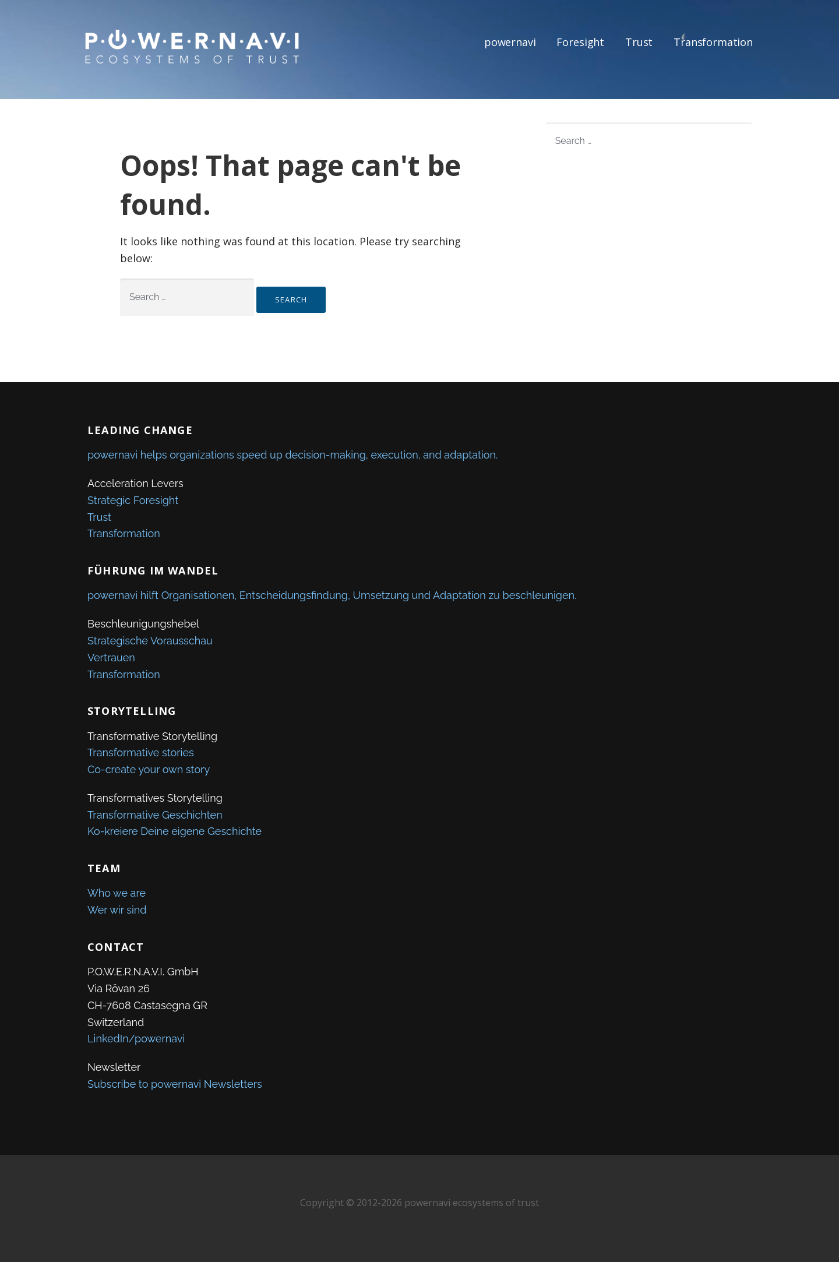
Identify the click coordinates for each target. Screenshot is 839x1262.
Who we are (116, 893)
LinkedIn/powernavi (136, 1038)
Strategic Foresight (132, 500)
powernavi (510, 42)
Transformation (713, 42)
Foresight (580, 42)
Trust (639, 42)
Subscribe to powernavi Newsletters (174, 1084)
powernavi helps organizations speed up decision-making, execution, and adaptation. (292, 455)
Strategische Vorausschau (150, 640)
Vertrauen (111, 657)
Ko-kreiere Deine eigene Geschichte (174, 831)
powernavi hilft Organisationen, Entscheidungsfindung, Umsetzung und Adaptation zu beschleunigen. (331, 595)
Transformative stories (140, 752)
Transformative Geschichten (155, 815)
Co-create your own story (148, 769)
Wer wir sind (117, 910)
